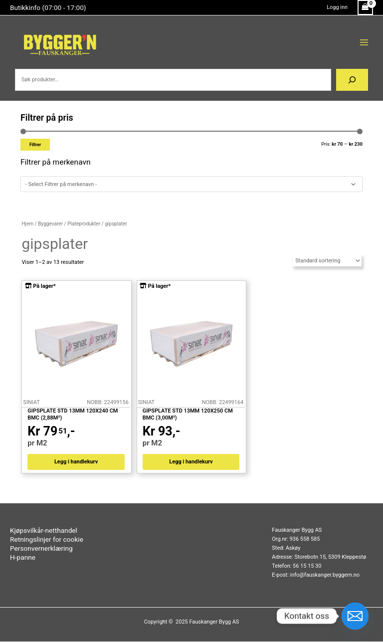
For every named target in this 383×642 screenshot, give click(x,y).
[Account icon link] (337, 7)
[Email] (355, 616)
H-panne (22, 558)
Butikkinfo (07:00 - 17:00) (48, 7)
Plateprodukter (83, 223)
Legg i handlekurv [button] (76, 462)
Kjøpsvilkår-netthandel (43, 531)
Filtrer (35, 144)
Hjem (27, 223)
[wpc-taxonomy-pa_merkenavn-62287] (191, 184)
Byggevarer (50, 223)
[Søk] (352, 80)
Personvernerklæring (41, 549)
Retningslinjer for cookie (46, 540)
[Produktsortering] (327, 260)
